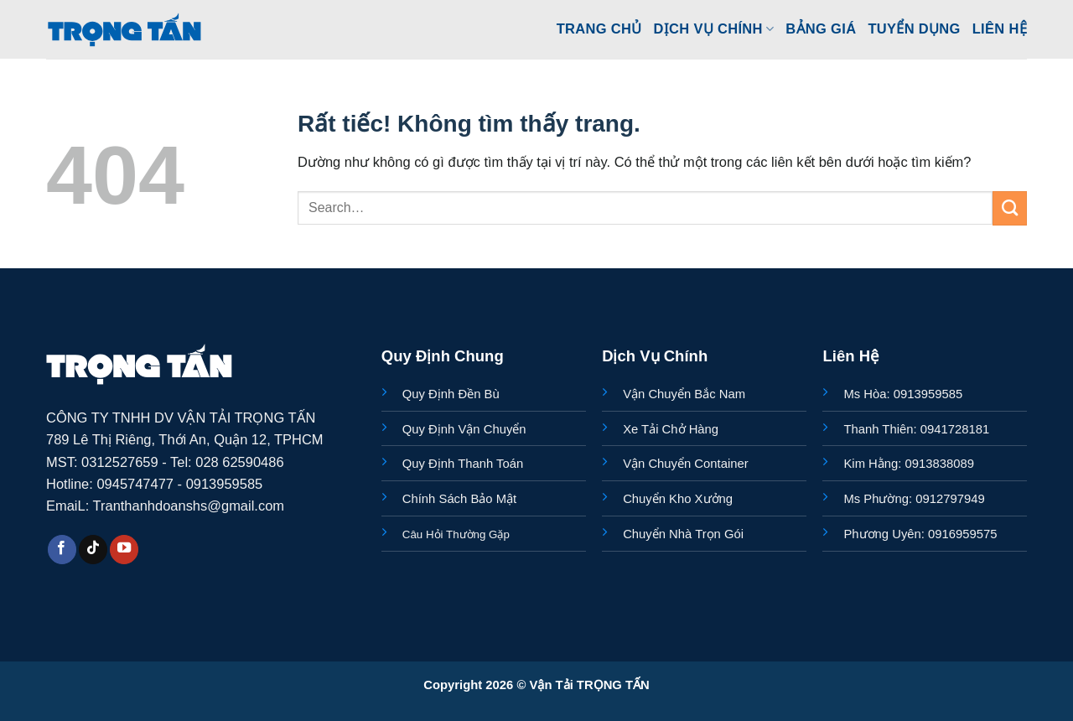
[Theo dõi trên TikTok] (93, 549)
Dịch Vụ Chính (714, 29)
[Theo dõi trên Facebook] (62, 549)
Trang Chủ (599, 28)
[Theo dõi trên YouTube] (124, 549)
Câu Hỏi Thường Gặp (456, 534)
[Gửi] (1010, 208)
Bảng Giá (820, 28)
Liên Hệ (999, 28)
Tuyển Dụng (914, 28)
